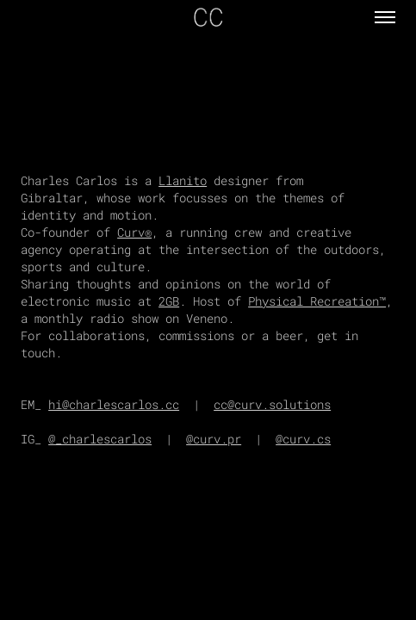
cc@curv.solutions (272, 404)
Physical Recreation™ (317, 301)
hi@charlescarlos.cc (113, 404)
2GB (168, 301)
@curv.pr (213, 439)
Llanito (182, 180)
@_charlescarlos (100, 439)
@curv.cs (303, 439)
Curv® (134, 232)
